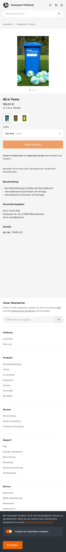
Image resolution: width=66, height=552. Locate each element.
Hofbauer (8, 329)
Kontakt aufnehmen (12, 448)
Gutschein (8, 335)
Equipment (7, 24)
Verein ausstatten (12, 418)
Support (7, 436)
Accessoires (9, 371)
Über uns (7, 341)
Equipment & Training (26, 24)
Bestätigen (12, 545)
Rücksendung (9, 469)
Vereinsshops (9, 412)
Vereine (7, 406)
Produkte (8, 354)
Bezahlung (8, 459)
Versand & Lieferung (13, 464)
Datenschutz (9, 505)
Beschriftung (9, 453)
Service (7, 483)
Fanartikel (8, 387)
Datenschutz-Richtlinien (23, 307)
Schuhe (6, 382)
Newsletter (8, 500)
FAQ (5, 443)
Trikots (6, 366)
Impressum (8, 489)
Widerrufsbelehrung (12, 495)
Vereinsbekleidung (12, 361)
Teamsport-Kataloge (13, 423)
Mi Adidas (8, 392)
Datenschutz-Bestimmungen (39, 522)
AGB (59, 304)
